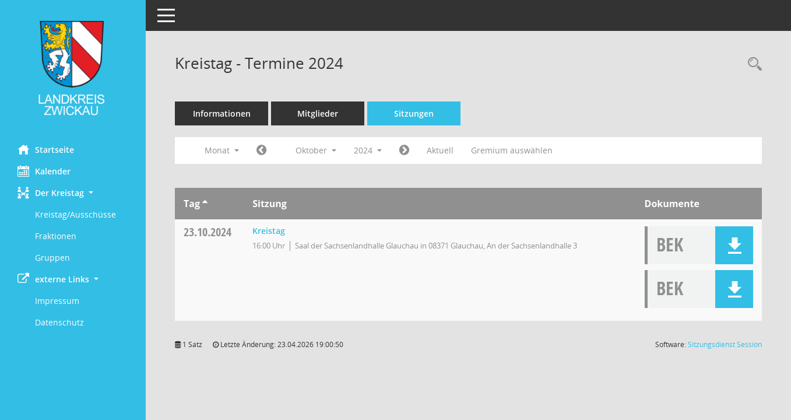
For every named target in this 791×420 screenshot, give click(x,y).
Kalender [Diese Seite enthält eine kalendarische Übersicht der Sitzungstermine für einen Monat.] (44, 171)
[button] (73, 193)
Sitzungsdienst (725, 344)
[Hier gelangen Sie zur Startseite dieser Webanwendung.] (73, 68)
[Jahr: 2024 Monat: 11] (404, 150)
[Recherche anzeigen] (752, 64)
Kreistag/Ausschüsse (75, 214)
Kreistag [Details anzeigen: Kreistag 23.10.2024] (268, 230)
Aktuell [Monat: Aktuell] (440, 150)
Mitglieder (317, 113)
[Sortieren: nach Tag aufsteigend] (205, 203)
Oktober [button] (316, 150)
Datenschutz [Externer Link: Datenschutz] (59, 322)
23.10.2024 (207, 232)
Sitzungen (414, 113)
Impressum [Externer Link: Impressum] (57, 300)
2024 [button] (368, 150)
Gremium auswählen (512, 150)
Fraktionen (55, 236)
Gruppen (52, 257)
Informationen (222, 113)
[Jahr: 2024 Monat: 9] (261, 150)
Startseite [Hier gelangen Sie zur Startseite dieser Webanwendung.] (45, 149)
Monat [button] (222, 150)
